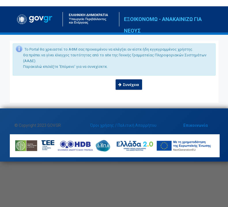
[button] (129, 84)
